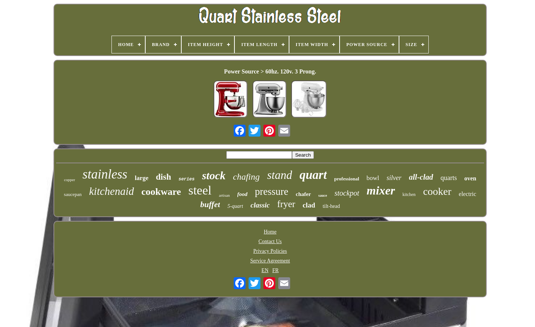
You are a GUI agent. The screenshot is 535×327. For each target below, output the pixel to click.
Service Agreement (270, 261)
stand (279, 175)
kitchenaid (111, 191)
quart (313, 175)
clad (309, 205)
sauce (322, 195)
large (142, 178)
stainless (104, 174)
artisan (224, 195)
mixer (381, 190)
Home (270, 232)
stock (214, 175)
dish (163, 177)
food (242, 194)
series (186, 179)
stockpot (346, 193)
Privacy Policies (270, 251)
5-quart (235, 206)
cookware (161, 191)
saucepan (73, 194)
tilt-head (331, 206)
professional (346, 179)
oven (470, 178)
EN (265, 270)
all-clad (421, 177)
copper (69, 179)
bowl (373, 178)
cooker (437, 191)
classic (260, 205)
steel (199, 190)
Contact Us (270, 241)
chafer (303, 194)
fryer (286, 204)
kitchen (408, 194)
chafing (246, 177)
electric (467, 194)
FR (275, 270)
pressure (271, 191)
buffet (210, 204)
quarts (449, 178)
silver (394, 178)
